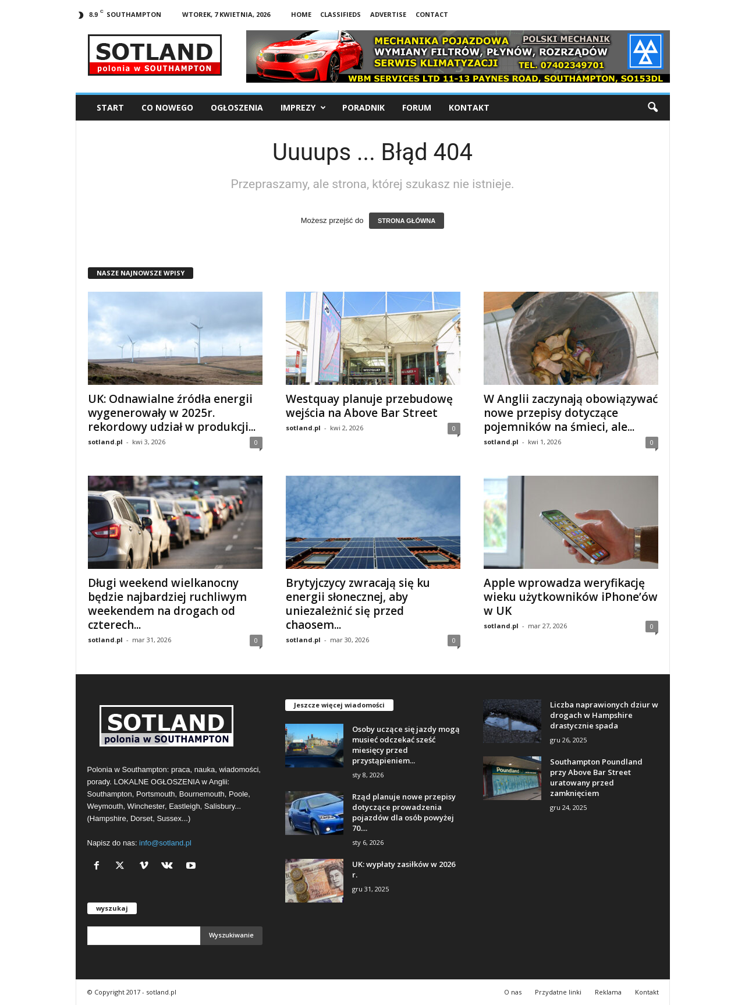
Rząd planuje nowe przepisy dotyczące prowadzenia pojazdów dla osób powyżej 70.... (404, 812)
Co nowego (167, 107)
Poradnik (363, 107)
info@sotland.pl (165, 842)
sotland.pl (105, 441)
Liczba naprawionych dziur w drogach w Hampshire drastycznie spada (604, 715)
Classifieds (340, 14)
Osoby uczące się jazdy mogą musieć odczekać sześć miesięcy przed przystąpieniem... (406, 745)
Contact (432, 14)
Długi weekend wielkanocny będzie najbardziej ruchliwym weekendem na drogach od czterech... (167, 603)
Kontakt (469, 107)
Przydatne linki (558, 992)
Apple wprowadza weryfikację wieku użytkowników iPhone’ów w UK (571, 596)
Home (301, 14)
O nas (513, 992)
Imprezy (303, 108)
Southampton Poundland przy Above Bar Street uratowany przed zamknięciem (596, 777)
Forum (416, 107)
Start (110, 107)
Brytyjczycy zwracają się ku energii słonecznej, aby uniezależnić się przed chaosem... (358, 603)
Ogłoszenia (237, 107)
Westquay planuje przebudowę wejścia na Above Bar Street (369, 405)
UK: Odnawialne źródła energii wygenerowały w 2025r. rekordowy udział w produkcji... (172, 412)
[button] (652, 108)
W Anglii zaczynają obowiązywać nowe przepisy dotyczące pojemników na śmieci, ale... (571, 412)
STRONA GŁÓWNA (406, 220)
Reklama (608, 992)
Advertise (388, 14)
